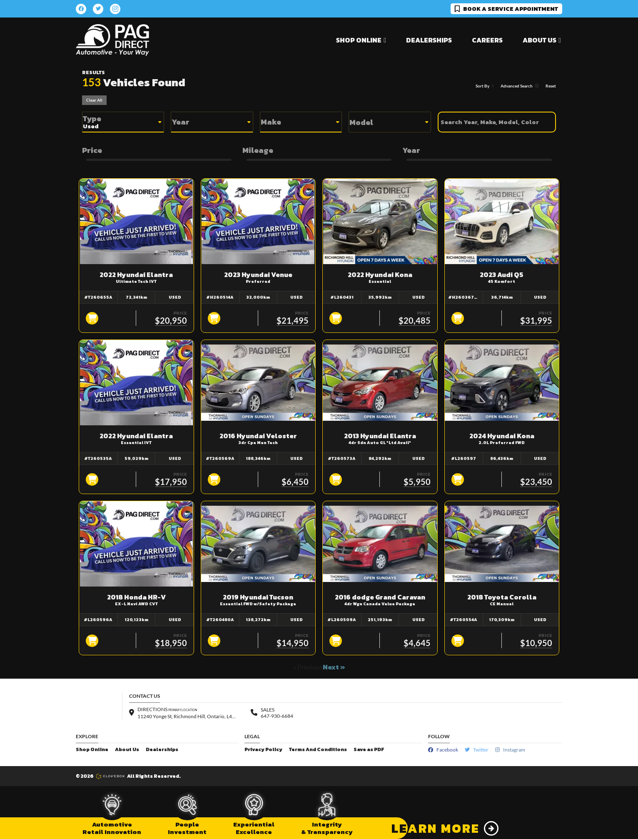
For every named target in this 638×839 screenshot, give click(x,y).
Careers (487, 40)
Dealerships (429, 40)
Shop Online (92, 750)
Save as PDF (369, 750)
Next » (334, 667)
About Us (127, 750)
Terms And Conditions (318, 750)
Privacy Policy (263, 750)
